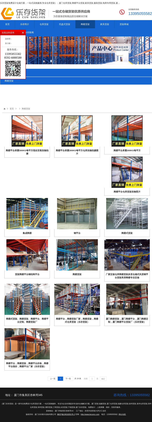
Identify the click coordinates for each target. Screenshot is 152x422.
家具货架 (104, 24)
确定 (103, 379)
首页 (7, 24)
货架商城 (124, 24)
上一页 (52, 379)
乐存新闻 (29, 32)
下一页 (68, 379)
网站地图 (122, 414)
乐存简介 (24, 24)
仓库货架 (44, 24)
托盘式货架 (64, 24)
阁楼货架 (85, 24)
